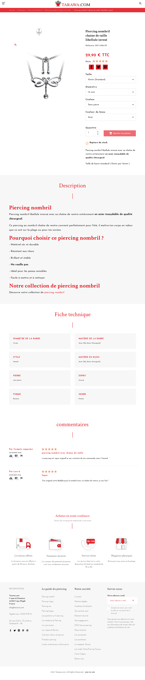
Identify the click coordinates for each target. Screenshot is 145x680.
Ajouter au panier (120, 133)
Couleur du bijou (95, 112)
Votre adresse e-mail (116, 596)
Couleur (90, 99)
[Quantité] (92, 132)
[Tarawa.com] (72, 3)
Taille (89, 74)
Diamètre (91, 87)
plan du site (90, 672)
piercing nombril (54, 292)
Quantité (91, 128)
